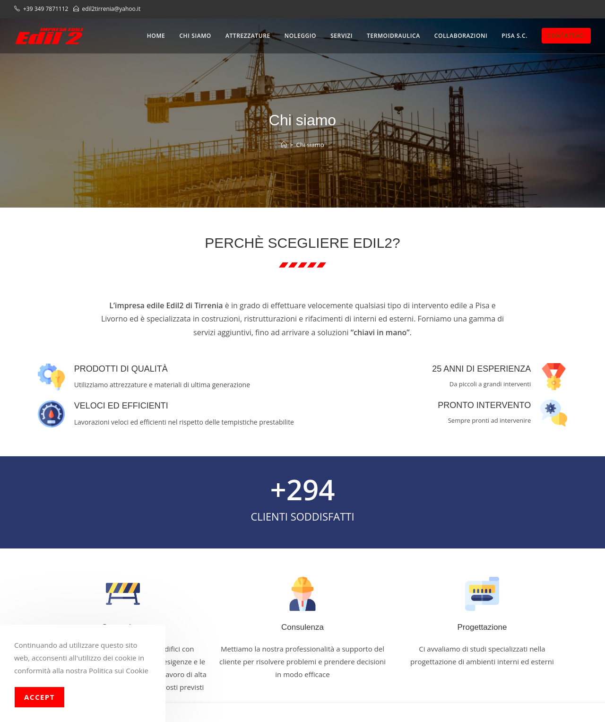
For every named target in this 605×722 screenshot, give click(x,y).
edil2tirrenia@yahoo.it (111, 9)
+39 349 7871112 (46, 9)
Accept (39, 697)
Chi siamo (310, 144)
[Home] (284, 144)
